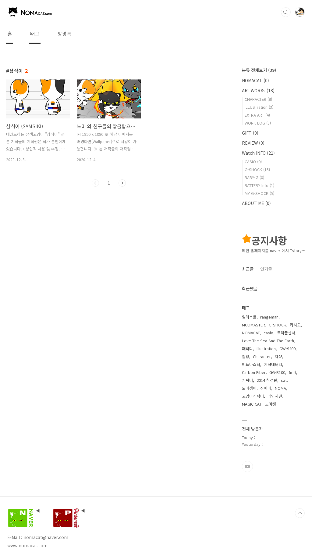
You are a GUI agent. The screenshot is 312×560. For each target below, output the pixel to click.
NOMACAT (255, 80)
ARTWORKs (258, 90)
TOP (300, 513)
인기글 (266, 269)
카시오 (295, 325)
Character (262, 356)
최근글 (248, 269)
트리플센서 (286, 333)
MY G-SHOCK (259, 193)
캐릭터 (247, 380)
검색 (285, 12)
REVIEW (253, 143)
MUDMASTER (253, 325)
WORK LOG (258, 123)
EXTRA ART (257, 115)
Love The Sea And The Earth (268, 340)
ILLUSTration (259, 107)
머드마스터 (251, 364)
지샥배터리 (273, 364)
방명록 (64, 33)
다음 (122, 183)
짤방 (245, 356)
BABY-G (254, 177)
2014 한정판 (267, 380)
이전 (95, 183)
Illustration (266, 348)
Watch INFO (258, 153)
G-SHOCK (257, 169)
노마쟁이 (249, 388)
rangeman (269, 317)
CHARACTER (258, 99)
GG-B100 (277, 372)
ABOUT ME (256, 203)
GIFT (250, 133)
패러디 (247, 348)
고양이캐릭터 (253, 396)
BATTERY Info (259, 185)
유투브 (247, 466)
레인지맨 (275, 396)
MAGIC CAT (251, 404)
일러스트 (249, 317)
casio (268, 333)
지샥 (278, 356)
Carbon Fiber (254, 372)
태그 (34, 33)
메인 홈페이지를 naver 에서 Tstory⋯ (274, 250)
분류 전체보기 (259, 70)
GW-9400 (287, 348)
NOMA (280, 388)
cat (284, 380)
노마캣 (270, 404)
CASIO (253, 161)
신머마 (265, 388)
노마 (292, 372)
